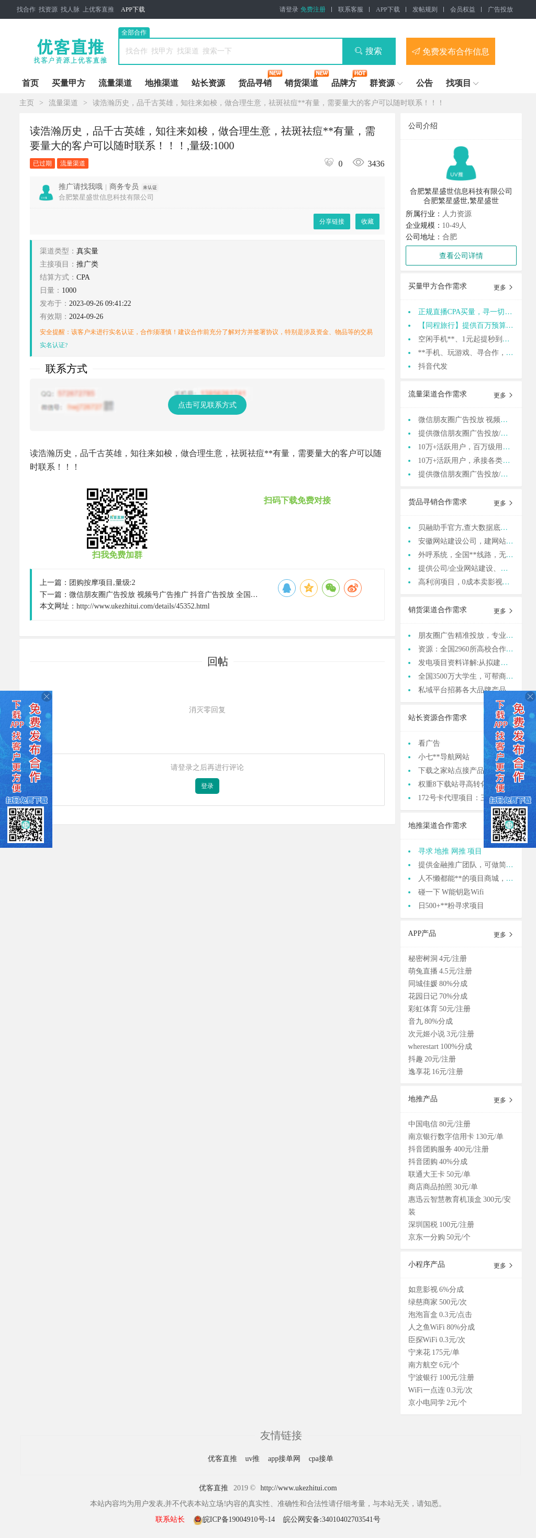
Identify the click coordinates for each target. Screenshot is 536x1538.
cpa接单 (321, 1459)
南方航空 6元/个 (434, 1365)
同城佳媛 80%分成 (437, 984)
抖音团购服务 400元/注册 (448, 1149)
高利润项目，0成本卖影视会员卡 (471, 582)
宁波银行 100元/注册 (441, 1377)
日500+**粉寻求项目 (451, 906)
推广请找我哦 (81, 187)
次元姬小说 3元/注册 (441, 1034)
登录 (207, 786)
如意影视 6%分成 (436, 1289)
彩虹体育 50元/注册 (439, 1009)
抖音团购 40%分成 (437, 1162)
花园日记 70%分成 (437, 996)
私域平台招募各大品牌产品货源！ (473, 690)
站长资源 (208, 83)
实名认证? (54, 345)
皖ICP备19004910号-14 (235, 1519)
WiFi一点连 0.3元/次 (440, 1390)
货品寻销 (255, 83)
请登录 (289, 9)
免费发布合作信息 (450, 51)
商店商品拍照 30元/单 (443, 1187)
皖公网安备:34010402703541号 (332, 1519)
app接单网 (285, 1459)
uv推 (253, 1459)
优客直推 (223, 1459)
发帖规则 (425, 9)
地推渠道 (161, 83)
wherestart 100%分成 (440, 1046)
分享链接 (331, 221)
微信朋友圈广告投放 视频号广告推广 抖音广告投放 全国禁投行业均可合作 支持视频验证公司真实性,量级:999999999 (256, 595)
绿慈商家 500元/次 (437, 1302)
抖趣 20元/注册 (432, 1059)
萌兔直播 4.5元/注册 (440, 971)
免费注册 (313, 9)
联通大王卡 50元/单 (439, 1174)
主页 (26, 103)
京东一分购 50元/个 (439, 1237)
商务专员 (124, 187)
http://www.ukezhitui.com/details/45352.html (143, 606)
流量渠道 (115, 83)
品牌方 (343, 83)
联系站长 (170, 1519)
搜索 (368, 51)
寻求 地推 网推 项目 (450, 851)
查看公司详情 (461, 256)
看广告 (429, 743)
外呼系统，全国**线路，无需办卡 (473, 555)
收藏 (367, 221)
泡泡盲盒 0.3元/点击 (440, 1315)
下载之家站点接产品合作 (458, 770)
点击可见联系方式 (207, 405)
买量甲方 (68, 83)
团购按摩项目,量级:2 (102, 583)
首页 (30, 83)
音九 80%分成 (430, 1021)
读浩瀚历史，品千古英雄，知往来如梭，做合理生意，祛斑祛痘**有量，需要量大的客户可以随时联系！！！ (268, 103)
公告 (424, 83)
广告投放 (500, 9)
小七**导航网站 (444, 757)
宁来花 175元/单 (434, 1352)
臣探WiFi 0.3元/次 (436, 1340)
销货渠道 (301, 83)
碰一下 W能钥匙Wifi (451, 892)
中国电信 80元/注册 (439, 1124)
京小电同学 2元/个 (437, 1403)
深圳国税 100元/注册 (441, 1225)
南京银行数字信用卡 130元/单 (456, 1137)
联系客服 (350, 9)
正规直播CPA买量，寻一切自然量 (472, 312)
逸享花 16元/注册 (435, 1072)
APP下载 (133, 9)
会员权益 (462, 9)
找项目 (458, 83)
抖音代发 (433, 366)
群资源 (382, 83)
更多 (504, 287)
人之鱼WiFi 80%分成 (441, 1327)
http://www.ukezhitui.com (299, 1488)
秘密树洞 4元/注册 (437, 958)
